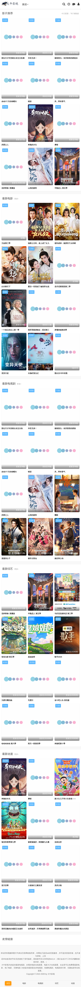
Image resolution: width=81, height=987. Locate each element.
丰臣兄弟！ (32, 58)
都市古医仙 (32, 558)
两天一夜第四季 (34, 744)
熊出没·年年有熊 (61, 373)
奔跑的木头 (32, 145)
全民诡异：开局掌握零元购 (38, 929)
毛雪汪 (30, 700)
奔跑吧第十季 (60, 744)
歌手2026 (58, 657)
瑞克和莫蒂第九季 (8, 842)
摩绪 (56, 145)
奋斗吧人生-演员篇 (62, 700)
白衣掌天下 (5, 287)
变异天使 (5, 373)
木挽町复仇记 (33, 373)
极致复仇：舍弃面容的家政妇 (66, 58)
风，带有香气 (60, 101)
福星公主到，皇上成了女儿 (38, 243)
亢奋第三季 (5, 243)
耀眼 (56, 515)
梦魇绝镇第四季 (61, 330)
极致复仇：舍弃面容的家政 (65, 428)
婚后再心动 (59, 558)
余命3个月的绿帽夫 (9, 101)
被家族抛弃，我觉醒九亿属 (38, 842)
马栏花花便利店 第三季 (64, 614)
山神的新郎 (32, 188)
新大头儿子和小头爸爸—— (65, 799)
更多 (16, 199)
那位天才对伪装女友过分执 (12, 428)
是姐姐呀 (31, 657)
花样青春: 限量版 (8, 188)
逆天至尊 (5, 885)
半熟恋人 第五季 (61, 188)
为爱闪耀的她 (6, 700)
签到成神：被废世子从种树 (65, 243)
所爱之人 (5, 145)
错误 (29, 101)
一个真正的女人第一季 (10, 330)
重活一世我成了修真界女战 (38, 287)
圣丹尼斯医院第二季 (63, 287)
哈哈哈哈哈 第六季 (8, 744)
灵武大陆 (58, 885)
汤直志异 (58, 842)
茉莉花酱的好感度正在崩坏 (12, 929)
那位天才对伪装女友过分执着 (13, 58)
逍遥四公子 (5, 558)
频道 (25, 4)
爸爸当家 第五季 (7, 657)
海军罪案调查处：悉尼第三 (38, 330)
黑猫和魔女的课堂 (62, 929)
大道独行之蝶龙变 (35, 885)
